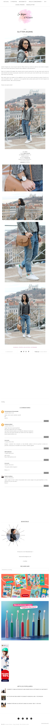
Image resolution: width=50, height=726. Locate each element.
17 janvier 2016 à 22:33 (9, 453)
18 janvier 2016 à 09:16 (9, 477)
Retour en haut (45, 723)
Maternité (23, 1)
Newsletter (30, 4)
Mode (25, 29)
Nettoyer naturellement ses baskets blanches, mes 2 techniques (25, 696)
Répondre (46, 421)
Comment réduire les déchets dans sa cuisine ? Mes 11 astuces (24, 703)
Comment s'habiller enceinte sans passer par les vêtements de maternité (27, 689)
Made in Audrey (8, 476)
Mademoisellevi (8, 424)
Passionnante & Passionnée (11, 411)
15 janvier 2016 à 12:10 (9, 425)
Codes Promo (20, 4)
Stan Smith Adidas (25, 160)
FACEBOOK (15, 347)
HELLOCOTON (27, 347)
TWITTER (21, 347)
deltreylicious (8, 451)
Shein (27, 156)
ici (30, 154)
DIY (45, 1)
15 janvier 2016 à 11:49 (9, 412)
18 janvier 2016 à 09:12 (9, 464)
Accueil (6, 1)
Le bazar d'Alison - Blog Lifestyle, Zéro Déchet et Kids (17, 724)
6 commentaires (9, 351)
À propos (14, 1)
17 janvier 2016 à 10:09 (9, 441)
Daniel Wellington (26, 159)
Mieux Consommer (35, 1)
